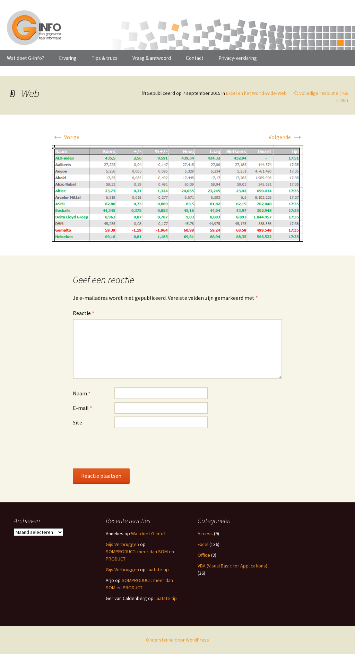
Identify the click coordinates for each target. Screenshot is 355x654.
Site (77, 422)
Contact (195, 58)
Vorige (65, 137)
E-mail (82, 407)
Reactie (83, 313)
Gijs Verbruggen (122, 544)
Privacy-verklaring (237, 58)
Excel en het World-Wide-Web (256, 93)
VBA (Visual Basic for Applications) (232, 566)
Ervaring (68, 58)
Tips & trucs (105, 58)
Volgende (286, 137)
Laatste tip (158, 569)
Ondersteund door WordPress (177, 640)
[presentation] (125, 448)
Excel (203, 544)
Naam (81, 393)
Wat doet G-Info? (25, 58)
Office (204, 555)
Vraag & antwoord (151, 58)
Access (205, 533)
